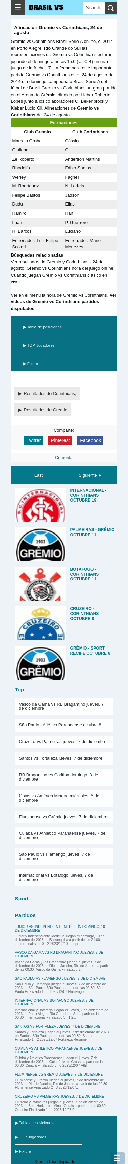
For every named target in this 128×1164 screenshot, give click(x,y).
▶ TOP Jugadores (39, 345)
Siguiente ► (90, 475)
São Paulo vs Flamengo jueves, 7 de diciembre (54, 856)
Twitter (34, 440)
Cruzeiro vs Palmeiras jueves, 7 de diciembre (63, 741)
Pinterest (60, 440)
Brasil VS (46, 7)
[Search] (94, 8)
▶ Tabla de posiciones (42, 327)
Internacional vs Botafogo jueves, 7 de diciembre (56, 877)
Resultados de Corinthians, (50, 393)
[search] (111, 8)
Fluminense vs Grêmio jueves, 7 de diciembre (63, 816)
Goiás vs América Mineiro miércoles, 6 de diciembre (59, 798)
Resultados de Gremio (45, 409)
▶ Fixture (31, 364)
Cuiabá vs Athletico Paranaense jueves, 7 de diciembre (62, 835)
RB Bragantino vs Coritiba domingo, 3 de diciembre (58, 777)
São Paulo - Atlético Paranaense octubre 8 (60, 724)
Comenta (64, 457)
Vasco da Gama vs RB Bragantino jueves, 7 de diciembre (61, 706)
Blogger (83, 1161)
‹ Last (37, 475)
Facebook (90, 440)
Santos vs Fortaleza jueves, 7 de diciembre (61, 758)
